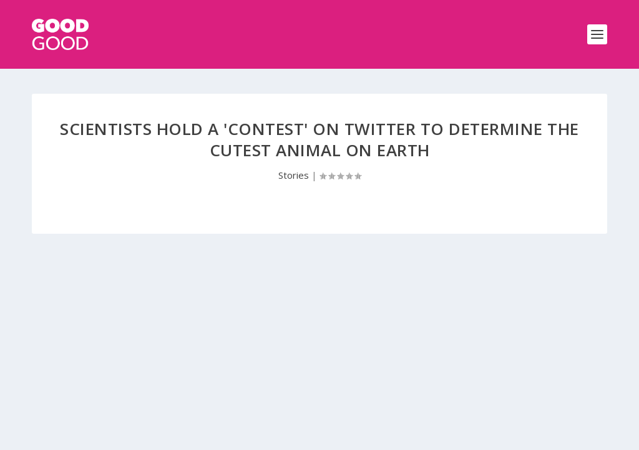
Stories (293, 175)
